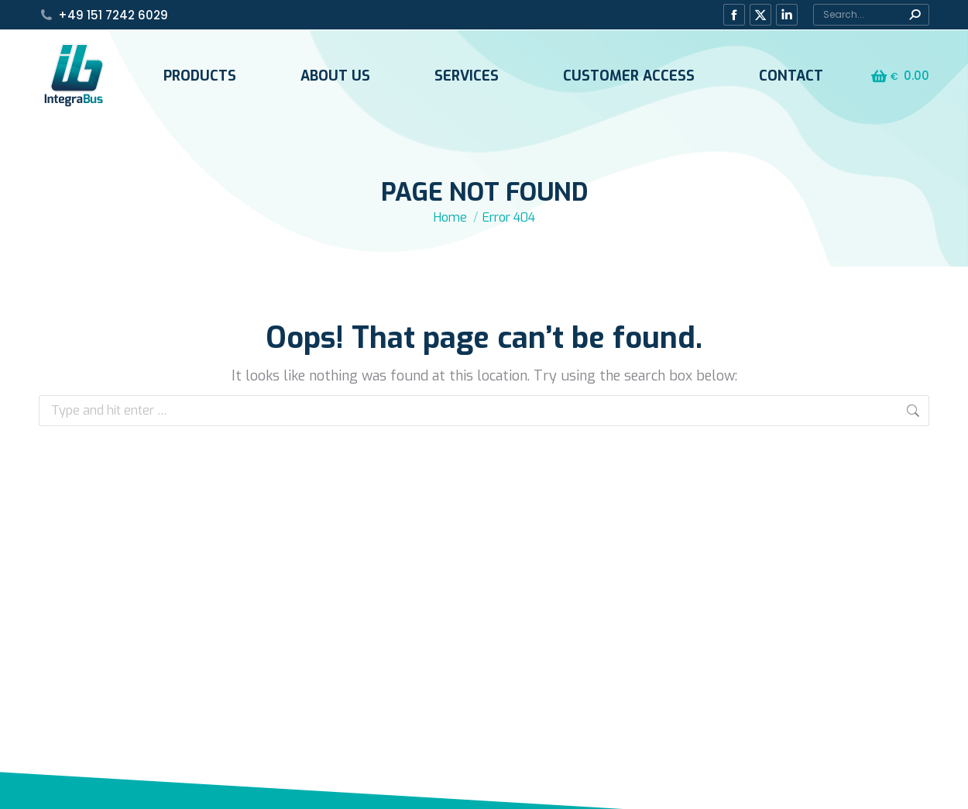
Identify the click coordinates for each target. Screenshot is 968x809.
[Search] (871, 15)
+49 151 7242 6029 (113, 15)
